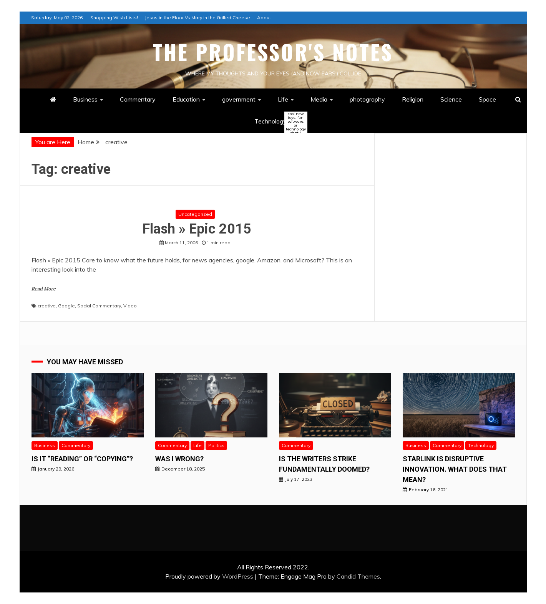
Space (487, 99)
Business (85, 99)
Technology (277, 121)
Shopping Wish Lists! (114, 17)
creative (47, 306)
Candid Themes (358, 576)
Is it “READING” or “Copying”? (82, 459)
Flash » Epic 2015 (197, 229)
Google (66, 306)
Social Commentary (99, 306)
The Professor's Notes (273, 52)
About (264, 17)
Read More (44, 289)
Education (186, 99)
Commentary (138, 99)
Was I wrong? (179, 459)
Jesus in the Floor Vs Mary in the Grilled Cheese (197, 17)
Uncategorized (195, 214)
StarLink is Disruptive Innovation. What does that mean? (455, 469)
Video (130, 306)
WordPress (237, 576)
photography (367, 99)
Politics (216, 445)
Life (283, 99)
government (239, 99)
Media (318, 99)
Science (451, 99)
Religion (412, 99)
